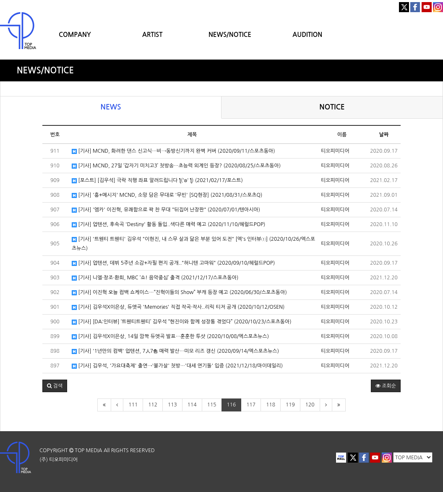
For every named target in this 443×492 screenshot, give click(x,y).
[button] (54, 386)
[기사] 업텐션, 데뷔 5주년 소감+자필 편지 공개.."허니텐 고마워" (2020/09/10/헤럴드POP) (173, 263)
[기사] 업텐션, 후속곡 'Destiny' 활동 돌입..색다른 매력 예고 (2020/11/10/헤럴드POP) (168, 224)
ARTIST (152, 34)
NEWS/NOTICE (229, 34)
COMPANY (75, 34)
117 (250, 404)
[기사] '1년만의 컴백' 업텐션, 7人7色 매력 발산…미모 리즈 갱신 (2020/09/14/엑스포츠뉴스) (175, 351)
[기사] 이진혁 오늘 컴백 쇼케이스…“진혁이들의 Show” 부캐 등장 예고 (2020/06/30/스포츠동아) (179, 292)
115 (211, 404)
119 (290, 404)
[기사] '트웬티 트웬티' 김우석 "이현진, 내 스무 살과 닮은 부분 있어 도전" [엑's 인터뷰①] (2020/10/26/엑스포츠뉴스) (193, 244)
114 (192, 404)
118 (270, 404)
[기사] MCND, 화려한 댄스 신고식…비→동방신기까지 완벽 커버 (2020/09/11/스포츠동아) (173, 151)
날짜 (384, 134)
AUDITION (307, 34)
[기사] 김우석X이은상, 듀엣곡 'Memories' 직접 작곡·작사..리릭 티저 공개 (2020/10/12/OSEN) (178, 307)
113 (172, 404)
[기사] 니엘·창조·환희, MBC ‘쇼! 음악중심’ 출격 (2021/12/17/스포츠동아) (155, 278)
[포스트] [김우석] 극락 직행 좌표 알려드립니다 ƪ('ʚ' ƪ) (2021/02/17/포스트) (157, 180)
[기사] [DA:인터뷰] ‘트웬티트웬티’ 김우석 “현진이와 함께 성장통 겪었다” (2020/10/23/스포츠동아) (182, 322)
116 (231, 404)
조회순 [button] (385, 385)
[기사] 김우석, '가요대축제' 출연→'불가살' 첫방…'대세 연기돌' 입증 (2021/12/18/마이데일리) (177, 366)
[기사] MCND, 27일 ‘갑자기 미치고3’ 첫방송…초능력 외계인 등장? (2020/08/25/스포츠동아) (176, 166)
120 (310, 404)
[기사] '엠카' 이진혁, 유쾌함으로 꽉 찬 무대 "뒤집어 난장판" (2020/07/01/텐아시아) (166, 210)
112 (152, 404)
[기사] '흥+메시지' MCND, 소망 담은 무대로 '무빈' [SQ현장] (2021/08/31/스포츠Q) (167, 195)
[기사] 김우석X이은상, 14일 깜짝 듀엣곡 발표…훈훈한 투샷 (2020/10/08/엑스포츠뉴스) (170, 336)
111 (133, 404)
